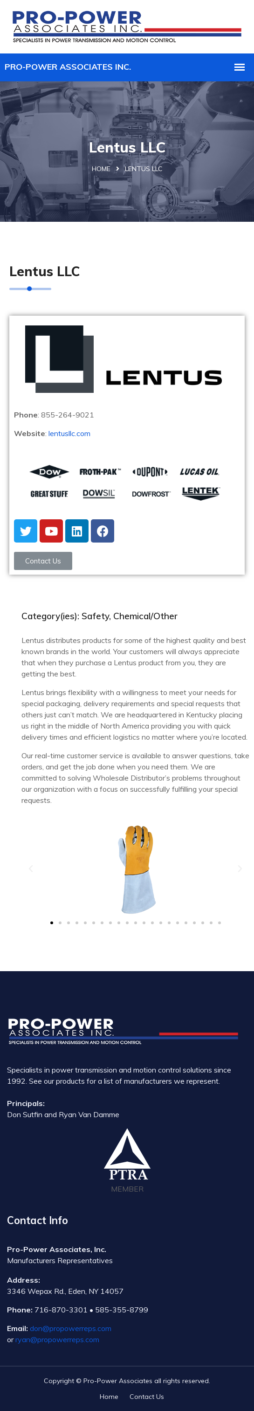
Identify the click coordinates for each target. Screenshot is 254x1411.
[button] (43, 561)
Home (101, 169)
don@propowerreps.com (70, 1328)
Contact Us (147, 1396)
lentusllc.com (69, 433)
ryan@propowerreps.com (57, 1339)
